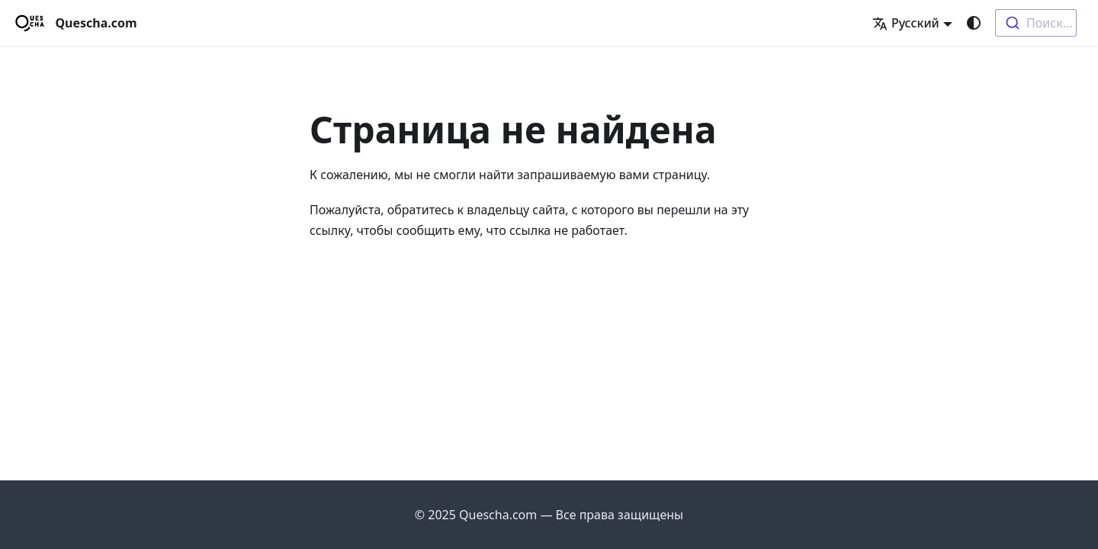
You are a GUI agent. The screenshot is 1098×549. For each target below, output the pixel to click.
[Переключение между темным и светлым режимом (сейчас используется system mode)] (974, 23)
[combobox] (1036, 23)
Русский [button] (905, 22)
